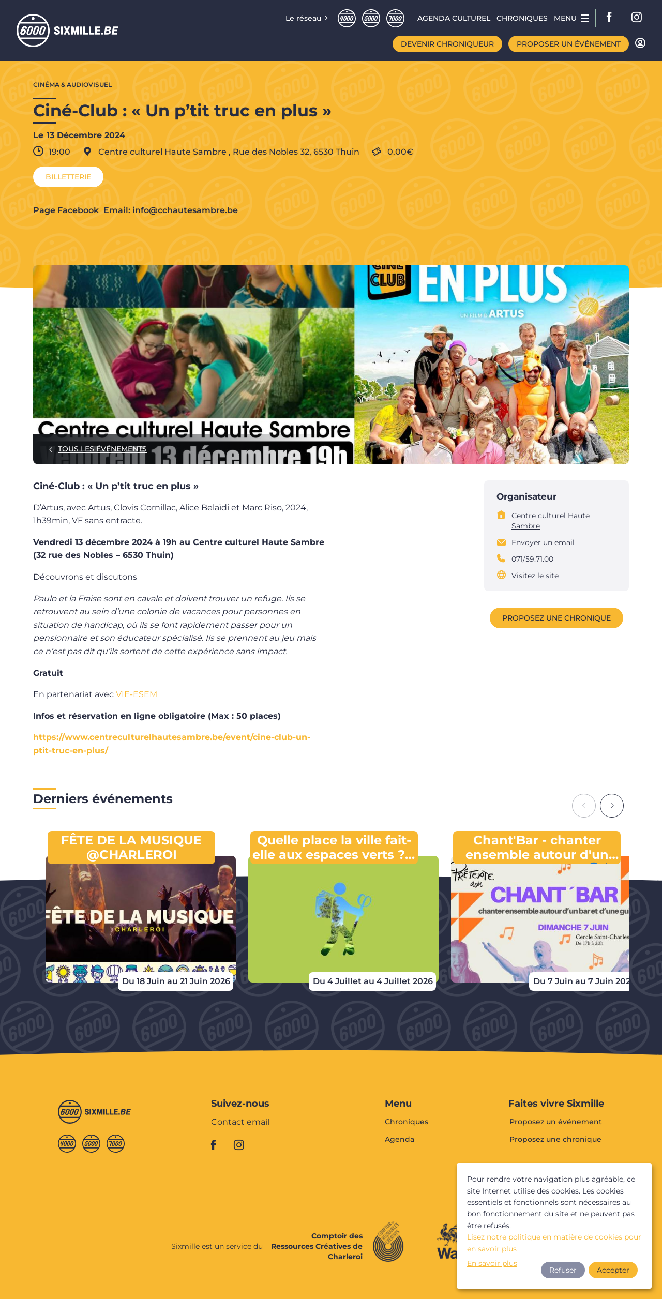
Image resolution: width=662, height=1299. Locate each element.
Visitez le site (535, 575)
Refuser (563, 1270)
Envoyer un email (543, 542)
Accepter (613, 1270)
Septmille (395, 18)
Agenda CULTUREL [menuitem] (453, 18)
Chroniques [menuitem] (522, 18)
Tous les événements (102, 449)
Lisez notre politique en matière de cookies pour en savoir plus (554, 1242)
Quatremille (347, 18)
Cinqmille (371, 18)
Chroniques (406, 1122)
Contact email (240, 1122)
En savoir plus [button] (492, 1263)
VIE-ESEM (136, 694)
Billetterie (68, 177)
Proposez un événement (555, 1122)
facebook (612, 18)
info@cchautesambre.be (185, 210)
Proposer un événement (569, 44)
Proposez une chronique (556, 618)
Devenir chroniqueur (447, 44)
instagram (637, 18)
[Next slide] (612, 806)
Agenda (399, 1139)
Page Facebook (66, 210)
